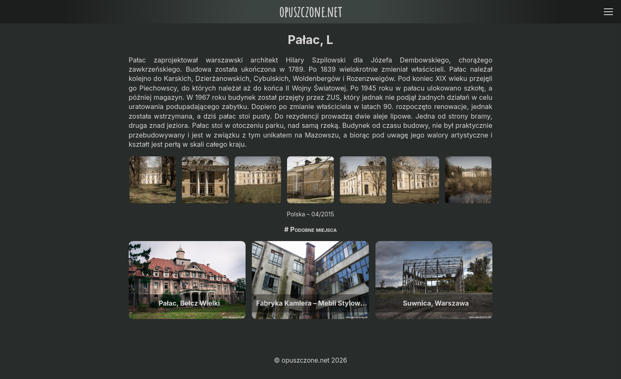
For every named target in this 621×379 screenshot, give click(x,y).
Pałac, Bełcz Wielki (189, 303)
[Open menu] (608, 11)
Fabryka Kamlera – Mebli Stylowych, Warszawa (312, 303)
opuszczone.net (310, 12)
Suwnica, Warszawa (436, 303)
